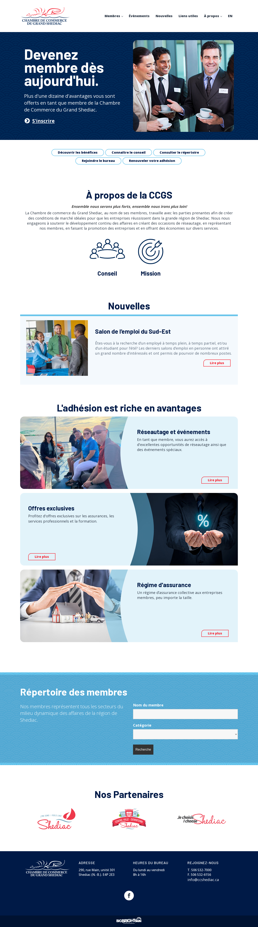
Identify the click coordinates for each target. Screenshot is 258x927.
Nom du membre (148, 705)
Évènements (139, 16)
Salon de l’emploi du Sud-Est (133, 331)
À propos (211, 16)
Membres (112, 16)
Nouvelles (164, 16)
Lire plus (217, 363)
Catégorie (142, 725)
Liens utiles (188, 16)
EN (230, 16)
